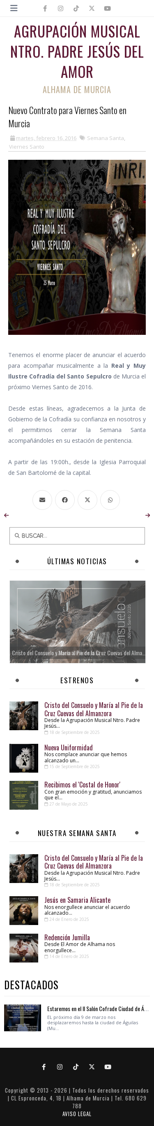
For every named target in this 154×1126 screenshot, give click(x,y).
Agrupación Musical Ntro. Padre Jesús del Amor (77, 51)
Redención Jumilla (67, 937)
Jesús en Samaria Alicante (77, 900)
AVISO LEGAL (77, 1114)
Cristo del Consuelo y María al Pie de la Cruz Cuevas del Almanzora (93, 709)
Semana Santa (105, 138)
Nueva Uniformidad (68, 747)
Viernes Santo (26, 146)
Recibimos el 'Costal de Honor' (82, 785)
